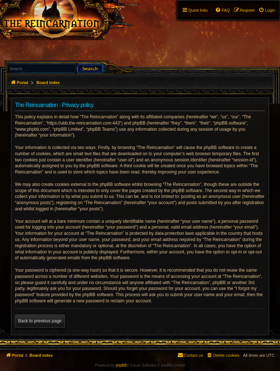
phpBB (121, 365)
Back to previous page (40, 321)
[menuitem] (266, 10)
